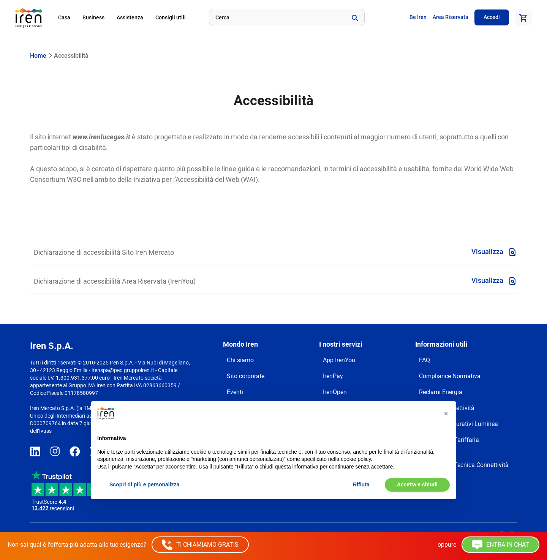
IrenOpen (335, 392)
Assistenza (130, 17)
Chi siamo (240, 360)
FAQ (424, 360)
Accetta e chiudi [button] (417, 484)
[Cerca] (277, 17)
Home (38, 55)
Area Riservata (450, 17)
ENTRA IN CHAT (500, 545)
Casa (64, 17)
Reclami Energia (440, 392)
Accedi (492, 17)
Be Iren (418, 17)
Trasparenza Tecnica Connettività (464, 465)
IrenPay (333, 376)
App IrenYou (339, 360)
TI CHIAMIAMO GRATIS (200, 545)
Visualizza (494, 252)
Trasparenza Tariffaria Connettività (449, 444)
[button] (446, 413)
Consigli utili (170, 17)
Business (93, 17)
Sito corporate (245, 376)
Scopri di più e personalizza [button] (144, 484)
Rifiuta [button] (361, 484)
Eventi (235, 392)
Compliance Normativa (450, 376)
